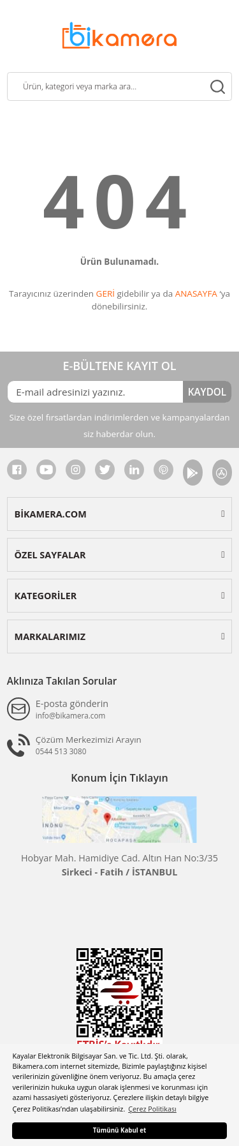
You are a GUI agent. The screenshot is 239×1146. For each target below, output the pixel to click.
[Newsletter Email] (95, 392)
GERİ (105, 293)
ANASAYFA (196, 293)
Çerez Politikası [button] (152, 1108)
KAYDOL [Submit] (207, 391)
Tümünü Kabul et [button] (120, 1130)
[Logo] (119, 34)
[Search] (119, 86)
